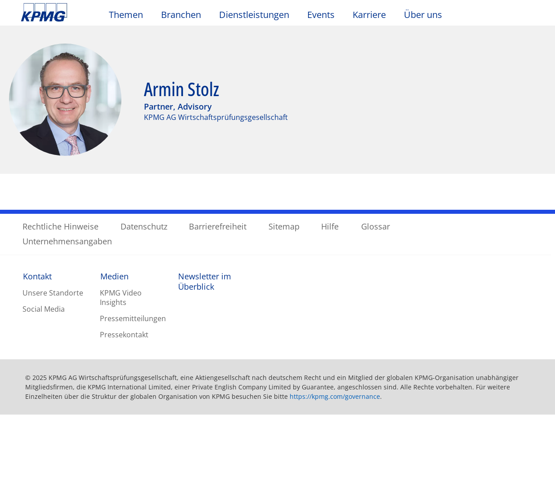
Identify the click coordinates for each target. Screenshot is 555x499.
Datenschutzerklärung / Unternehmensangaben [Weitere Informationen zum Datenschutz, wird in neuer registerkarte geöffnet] (103, 490)
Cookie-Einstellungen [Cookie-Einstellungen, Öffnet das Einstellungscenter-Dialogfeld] (413, 427)
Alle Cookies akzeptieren (413, 473)
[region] (277, 449)
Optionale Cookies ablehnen (413, 450)
